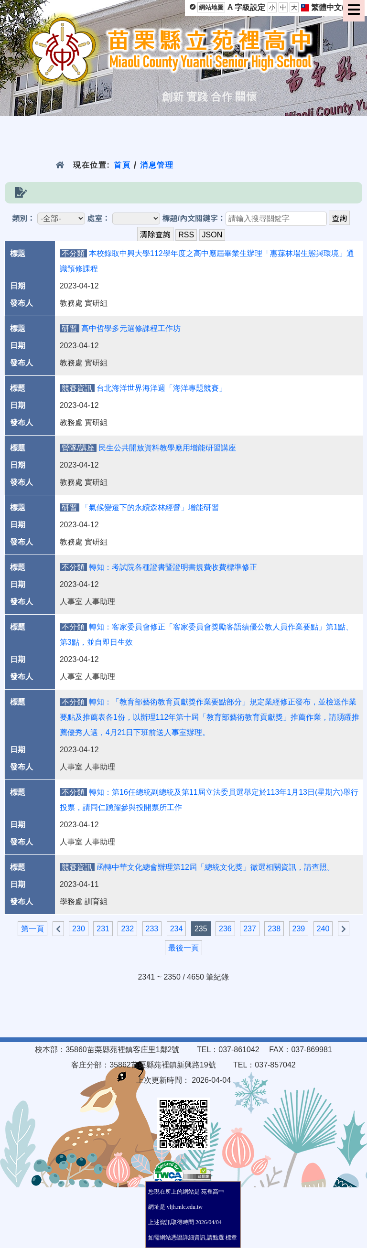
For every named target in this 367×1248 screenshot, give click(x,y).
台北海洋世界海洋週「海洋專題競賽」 (162, 388)
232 (127, 929)
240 (323, 929)
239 (298, 929)
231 (103, 929)
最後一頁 (183, 948)
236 (225, 929)
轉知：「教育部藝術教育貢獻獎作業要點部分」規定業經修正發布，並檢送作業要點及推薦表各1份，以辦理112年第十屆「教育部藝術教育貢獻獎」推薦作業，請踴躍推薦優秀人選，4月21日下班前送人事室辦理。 (210, 717)
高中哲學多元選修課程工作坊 (131, 328)
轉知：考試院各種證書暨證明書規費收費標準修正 (173, 567)
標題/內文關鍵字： (193, 218)
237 (249, 929)
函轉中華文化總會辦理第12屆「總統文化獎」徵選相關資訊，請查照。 (216, 867)
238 (274, 929)
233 (152, 929)
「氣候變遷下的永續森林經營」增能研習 (150, 507)
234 (176, 929)
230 (78, 929)
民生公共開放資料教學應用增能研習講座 (167, 448)
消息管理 (157, 165)
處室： (98, 218)
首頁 (122, 165)
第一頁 (32, 929)
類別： (23, 218)
